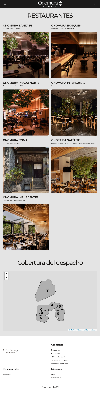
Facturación (55, 353)
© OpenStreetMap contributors (86, 330)
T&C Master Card (58, 357)
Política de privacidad (59, 364)
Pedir (53, 374)
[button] (47, 290)
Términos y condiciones (60, 360)
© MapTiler (72, 330)
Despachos (55, 350)
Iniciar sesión (56, 378)
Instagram (7, 374)
